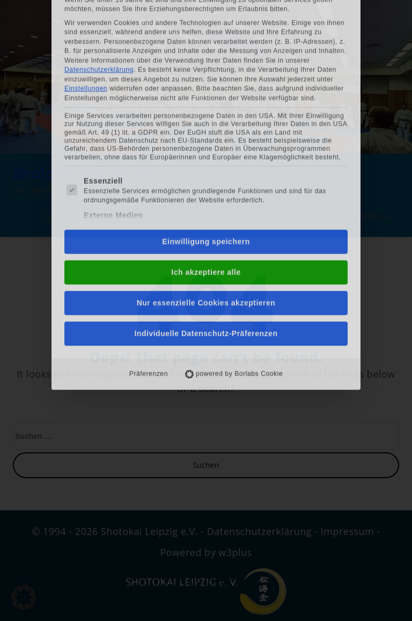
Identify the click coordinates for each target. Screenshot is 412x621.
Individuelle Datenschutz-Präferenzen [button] (206, 220)
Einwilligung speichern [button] (205, 129)
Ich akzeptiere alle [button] (205, 159)
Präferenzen (148, 261)
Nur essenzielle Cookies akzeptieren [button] (206, 190)
